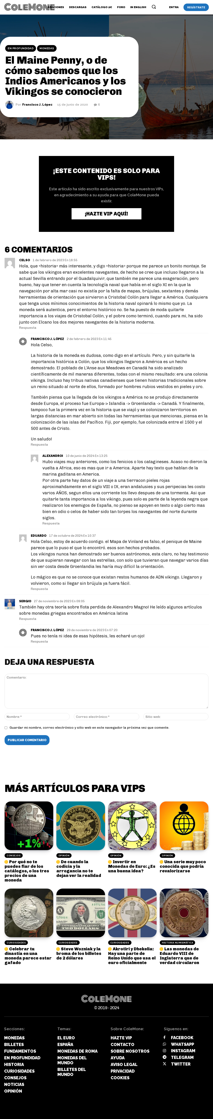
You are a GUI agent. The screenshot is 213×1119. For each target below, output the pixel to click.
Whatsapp (182, 1044)
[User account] (174, 7)
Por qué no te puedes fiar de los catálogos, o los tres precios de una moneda (27, 871)
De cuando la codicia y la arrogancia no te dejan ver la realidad (78, 868)
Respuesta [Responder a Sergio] (27, 619)
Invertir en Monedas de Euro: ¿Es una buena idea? (131, 866)
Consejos (14, 855)
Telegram (182, 1057)
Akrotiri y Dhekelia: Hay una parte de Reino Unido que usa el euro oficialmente (132, 955)
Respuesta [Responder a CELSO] (27, 328)
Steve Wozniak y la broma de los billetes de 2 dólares (78, 953)
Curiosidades (16, 942)
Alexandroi (52, 456)
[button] (153, 6)
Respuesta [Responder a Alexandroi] (51, 523)
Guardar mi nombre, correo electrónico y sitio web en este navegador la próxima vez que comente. (89, 728)
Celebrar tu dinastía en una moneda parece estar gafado (28, 955)
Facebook (182, 1037)
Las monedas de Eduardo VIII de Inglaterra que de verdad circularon (179, 955)
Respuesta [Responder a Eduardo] (39, 589)
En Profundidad (20, 48)
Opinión (64, 855)
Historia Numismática (177, 942)
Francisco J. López (37, 104)
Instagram (183, 1050)
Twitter (181, 1064)
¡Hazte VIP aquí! (106, 214)
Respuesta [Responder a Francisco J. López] (39, 444)
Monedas (47, 48)
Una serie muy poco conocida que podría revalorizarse (183, 866)
